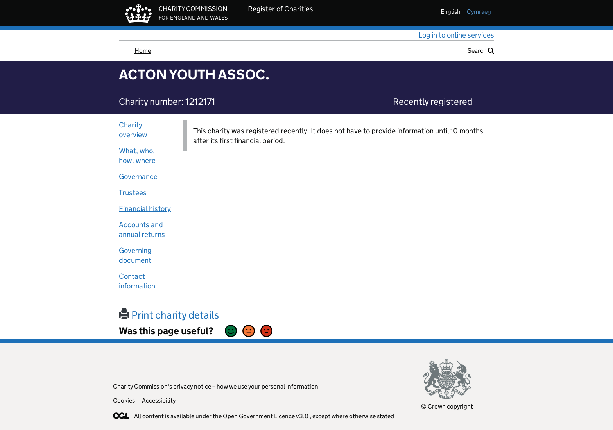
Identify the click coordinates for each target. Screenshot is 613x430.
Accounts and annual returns (142, 229)
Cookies (124, 400)
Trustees (133, 192)
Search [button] (481, 50)
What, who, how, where (137, 155)
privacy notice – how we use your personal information (245, 386)
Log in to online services (456, 34)
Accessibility (159, 400)
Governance (138, 176)
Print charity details (169, 314)
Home (142, 50)
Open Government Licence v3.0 (265, 416)
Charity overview (133, 129)
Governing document (135, 255)
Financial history (145, 208)
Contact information (137, 281)
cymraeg (479, 11)
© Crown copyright (447, 406)
